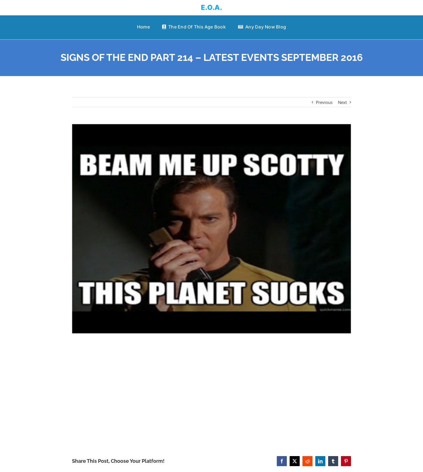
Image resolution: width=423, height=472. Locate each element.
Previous (324, 102)
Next (342, 102)
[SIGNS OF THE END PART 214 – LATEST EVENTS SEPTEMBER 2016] (211, 228)
